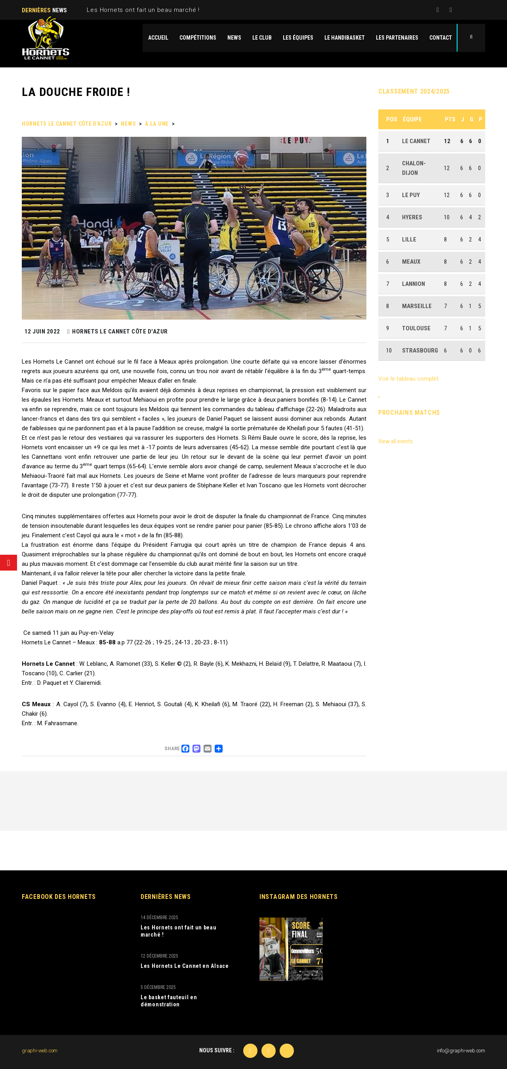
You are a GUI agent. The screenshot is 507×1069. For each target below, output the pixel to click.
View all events (395, 441)
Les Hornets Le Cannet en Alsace (185, 966)
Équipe (412, 119)
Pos (391, 119)
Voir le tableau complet (408, 378)
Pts (450, 119)
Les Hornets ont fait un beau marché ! (143, 9)
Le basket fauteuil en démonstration (169, 1001)
